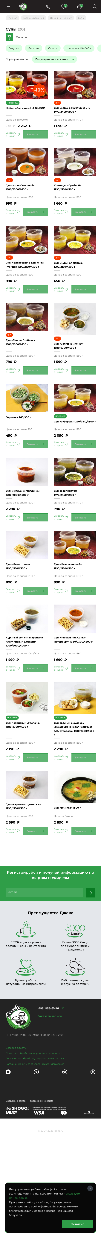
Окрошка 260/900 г (21, 468)
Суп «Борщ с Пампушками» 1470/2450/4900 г (69, 121)
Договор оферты (16, 1150)
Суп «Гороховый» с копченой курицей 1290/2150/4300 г (21, 299)
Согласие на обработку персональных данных (35, 1161)
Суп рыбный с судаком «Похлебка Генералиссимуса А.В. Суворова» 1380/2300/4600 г (77, 820)
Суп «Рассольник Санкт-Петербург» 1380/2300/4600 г (78, 725)
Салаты (52, 48)
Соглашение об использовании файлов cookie (35, 1167)
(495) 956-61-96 (48, 1111)
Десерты (33, 48)
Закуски (14, 48)
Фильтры (21, 37)
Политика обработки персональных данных (34, 1156)
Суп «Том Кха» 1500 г (73, 907)
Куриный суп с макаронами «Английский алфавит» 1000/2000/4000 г (28, 725)
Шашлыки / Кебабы (79, 48)
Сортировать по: (17, 59)
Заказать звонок (49, 1119)
